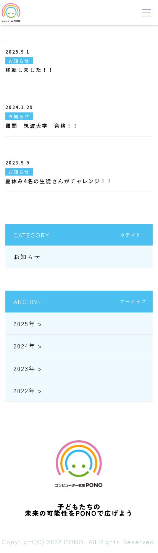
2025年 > (27, 323)
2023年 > (27, 368)
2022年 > (27, 390)
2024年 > (27, 345)
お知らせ (27, 256)
